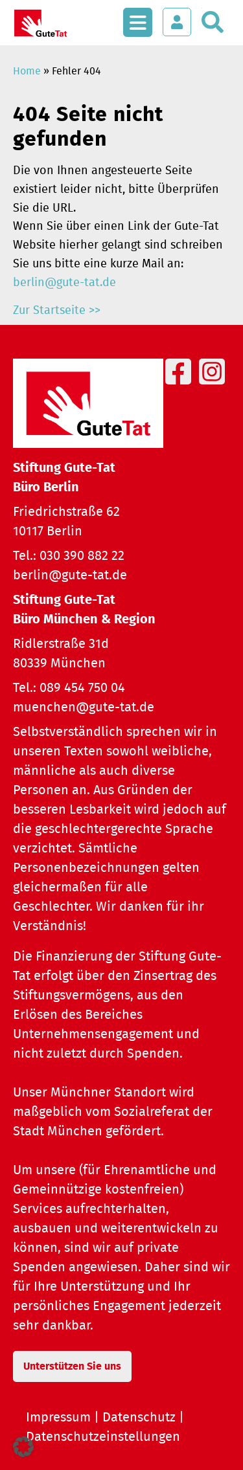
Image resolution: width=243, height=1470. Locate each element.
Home (27, 71)
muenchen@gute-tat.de (83, 707)
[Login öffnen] (177, 22)
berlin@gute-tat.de (64, 283)
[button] (23, 1446)
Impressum (58, 1417)
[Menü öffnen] (137, 15)
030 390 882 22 (82, 556)
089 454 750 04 (82, 688)
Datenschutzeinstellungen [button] (103, 1437)
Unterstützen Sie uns (72, 1366)
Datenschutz (139, 1417)
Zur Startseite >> (56, 311)
